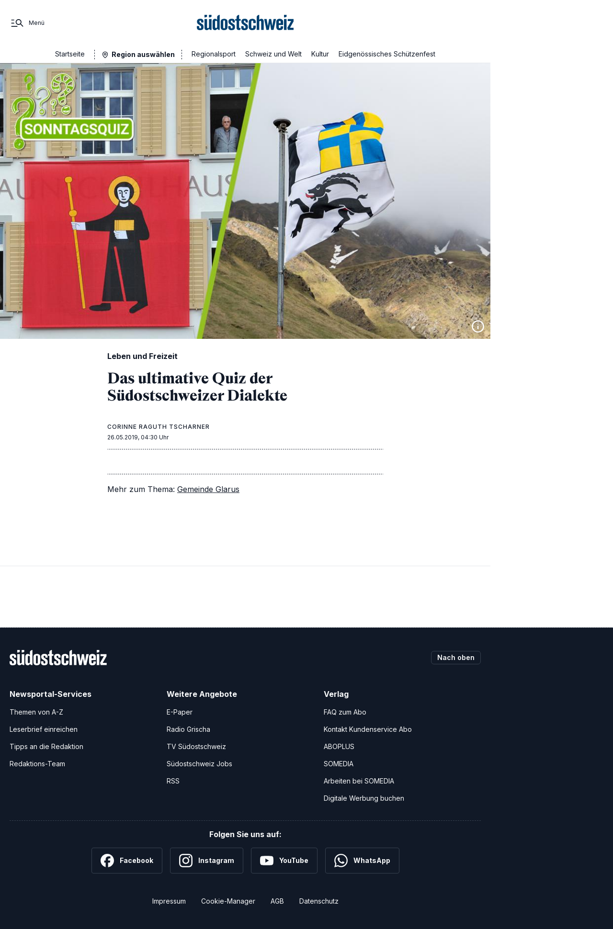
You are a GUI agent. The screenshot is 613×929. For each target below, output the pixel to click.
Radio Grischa (188, 729)
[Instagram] (206, 860)
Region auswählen (143, 54)
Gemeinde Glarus (208, 489)
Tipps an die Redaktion (46, 746)
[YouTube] (284, 860)
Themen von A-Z (36, 712)
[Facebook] (126, 860)
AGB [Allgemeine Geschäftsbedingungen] (277, 901)
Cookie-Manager (228, 901)
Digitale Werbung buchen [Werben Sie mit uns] (364, 798)
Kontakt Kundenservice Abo (368, 729)
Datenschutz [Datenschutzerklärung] (319, 901)
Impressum (169, 901)
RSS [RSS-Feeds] (173, 781)
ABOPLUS (339, 746)
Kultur (320, 54)
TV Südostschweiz (196, 746)
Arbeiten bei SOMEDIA (359, 781)
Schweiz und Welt (273, 54)
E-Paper (180, 712)
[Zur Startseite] (245, 23)
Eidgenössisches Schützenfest (387, 54)
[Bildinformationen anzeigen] (478, 326)
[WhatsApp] (362, 860)
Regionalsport (214, 54)
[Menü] (27, 23)
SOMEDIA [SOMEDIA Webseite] (338, 764)
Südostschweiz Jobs (199, 764)
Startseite (70, 54)
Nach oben (456, 657)
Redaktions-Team (37, 764)
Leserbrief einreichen (44, 729)
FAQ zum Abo (345, 712)
